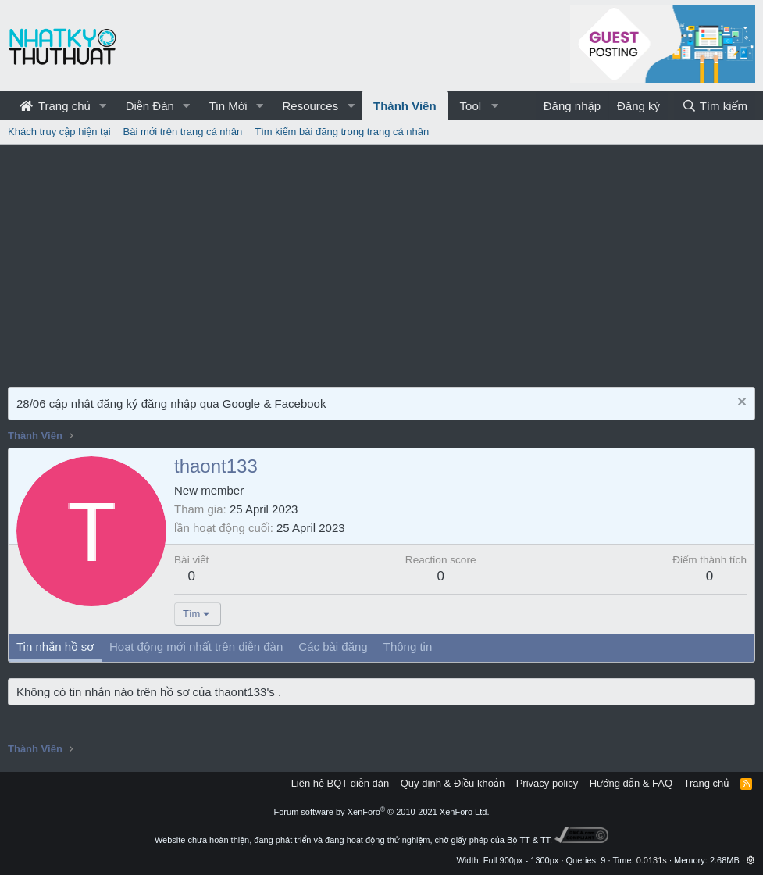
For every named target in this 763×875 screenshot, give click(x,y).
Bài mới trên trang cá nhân (183, 132)
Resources (310, 105)
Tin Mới (228, 105)
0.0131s (651, 860)
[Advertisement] (381, 261)
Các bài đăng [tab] (332, 646)
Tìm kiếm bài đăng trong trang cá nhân (342, 132)
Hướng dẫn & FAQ (631, 783)
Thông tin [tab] (408, 646)
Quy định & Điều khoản (453, 783)
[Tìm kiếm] (714, 105)
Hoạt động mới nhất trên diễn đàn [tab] (196, 646)
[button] (103, 105)
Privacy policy (547, 783)
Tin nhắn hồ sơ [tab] (55, 646)
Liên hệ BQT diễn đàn (340, 783)
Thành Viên (405, 105)
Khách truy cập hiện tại (59, 132)
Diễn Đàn (150, 105)
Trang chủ (55, 105)
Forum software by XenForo (382, 811)
